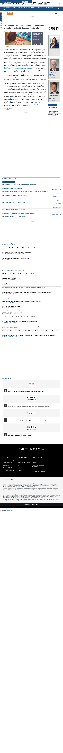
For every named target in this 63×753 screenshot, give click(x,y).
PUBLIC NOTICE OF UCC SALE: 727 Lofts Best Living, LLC (14, 202)
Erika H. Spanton (6, 259)
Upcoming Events (7, 378)
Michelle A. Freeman (7, 336)
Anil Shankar (10, 288)
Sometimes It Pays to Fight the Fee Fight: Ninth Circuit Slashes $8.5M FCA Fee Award (21, 316)
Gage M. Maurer (16, 327)
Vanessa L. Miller (6, 279)
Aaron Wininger (6, 264)
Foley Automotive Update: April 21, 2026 (11, 278)
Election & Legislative (22, 454)
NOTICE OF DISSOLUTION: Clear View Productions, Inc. (14, 209)
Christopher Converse (7, 313)
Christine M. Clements (7, 248)
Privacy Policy (56, 480)
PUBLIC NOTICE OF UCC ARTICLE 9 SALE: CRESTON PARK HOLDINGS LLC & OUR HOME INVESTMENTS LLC (25, 191)
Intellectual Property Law (37, 457)
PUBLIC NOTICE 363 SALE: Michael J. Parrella (12, 188)
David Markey (6, 284)
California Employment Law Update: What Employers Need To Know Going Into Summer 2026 (28, 406)
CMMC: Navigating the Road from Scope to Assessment (20, 435)
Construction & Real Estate (8, 467)
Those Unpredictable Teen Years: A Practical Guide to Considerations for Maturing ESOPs (22, 326)
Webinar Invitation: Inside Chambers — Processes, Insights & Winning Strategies (26, 391)
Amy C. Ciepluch (6, 331)
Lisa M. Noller (6, 322)
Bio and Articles (52, 54)
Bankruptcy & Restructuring (8, 460)
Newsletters (27, 7)
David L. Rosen (15, 29)
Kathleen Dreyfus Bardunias (8, 327)
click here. (19, 500)
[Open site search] (58, 8)
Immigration (20, 470)
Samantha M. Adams (13, 331)
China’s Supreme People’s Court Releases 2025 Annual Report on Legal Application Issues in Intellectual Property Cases (29, 262)
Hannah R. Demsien (12, 293)
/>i (41, 44)
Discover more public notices (7, 220)
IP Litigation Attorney (53, 107)
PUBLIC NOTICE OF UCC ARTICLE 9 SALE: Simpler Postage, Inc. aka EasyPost (18, 213)
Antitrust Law (5, 457)
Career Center (40, 7)
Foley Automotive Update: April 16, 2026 (11, 306)
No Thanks (25, 1)
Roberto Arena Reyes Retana (9, 253)
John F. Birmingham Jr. (7, 298)
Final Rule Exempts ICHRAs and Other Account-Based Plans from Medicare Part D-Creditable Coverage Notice (26, 292)
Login (60, 3)
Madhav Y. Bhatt (14, 248)
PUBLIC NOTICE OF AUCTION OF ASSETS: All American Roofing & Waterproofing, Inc (20, 184)
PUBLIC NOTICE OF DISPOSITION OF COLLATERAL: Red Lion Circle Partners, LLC (19, 206)
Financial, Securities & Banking (24, 462)
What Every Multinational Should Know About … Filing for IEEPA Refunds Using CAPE (21, 301)
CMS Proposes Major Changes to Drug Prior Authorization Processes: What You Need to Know (23, 247)
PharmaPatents (38, 29)
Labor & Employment (36, 460)
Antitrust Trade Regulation (37, 39)
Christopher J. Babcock (15, 313)
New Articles (1, 17)
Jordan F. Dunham (12, 244)
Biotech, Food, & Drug (7, 462)
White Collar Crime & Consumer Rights (38, 472)
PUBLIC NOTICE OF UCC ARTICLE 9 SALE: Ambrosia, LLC (14, 195)
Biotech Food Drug (36, 36)
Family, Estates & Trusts (22, 460)
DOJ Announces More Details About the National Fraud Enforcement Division (19, 321)
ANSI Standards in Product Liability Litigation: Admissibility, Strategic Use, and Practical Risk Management (31, 420)
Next (57, 13)
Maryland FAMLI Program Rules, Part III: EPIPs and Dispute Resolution (18, 243)
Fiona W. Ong (6, 244)
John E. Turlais (12, 302)
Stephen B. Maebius (22, 29)
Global (19, 465)
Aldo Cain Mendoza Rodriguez (19, 253)
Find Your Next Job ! (53, 105)
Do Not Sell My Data (9, 510)
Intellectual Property (36, 37)
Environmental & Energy (22, 457)
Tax (33, 469)
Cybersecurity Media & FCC (8, 470)
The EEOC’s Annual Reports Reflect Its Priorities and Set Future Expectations (19, 296)
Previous (55, 13)
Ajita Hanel (5, 288)
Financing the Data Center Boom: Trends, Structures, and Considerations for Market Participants (23, 283)
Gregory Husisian (7, 302)
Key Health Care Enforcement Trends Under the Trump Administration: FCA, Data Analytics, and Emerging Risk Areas (28, 335)
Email (51, 51)
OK (21, 1)
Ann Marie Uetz (12, 279)
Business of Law (6, 465)
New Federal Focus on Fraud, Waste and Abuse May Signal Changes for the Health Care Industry (23, 287)
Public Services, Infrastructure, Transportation (38, 466)
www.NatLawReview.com (7, 483)
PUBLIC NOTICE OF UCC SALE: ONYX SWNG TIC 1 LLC (14, 216)
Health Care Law (21, 467)
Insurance (34, 454)
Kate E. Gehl (8, 29)
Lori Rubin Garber (14, 336)
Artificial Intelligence (7, 454)
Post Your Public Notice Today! (9, 181)
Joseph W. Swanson (12, 322)
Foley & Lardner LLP (30, 29)
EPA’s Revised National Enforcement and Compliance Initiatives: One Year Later (20, 273)
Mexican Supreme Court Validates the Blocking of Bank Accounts (16, 252)
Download (39, 44)
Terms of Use (50, 480)
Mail (37, 44)
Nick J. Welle (6, 293)
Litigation (34, 462)
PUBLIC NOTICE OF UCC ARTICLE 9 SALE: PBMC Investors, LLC (15, 198)
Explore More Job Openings (53, 114)
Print (35, 44)
